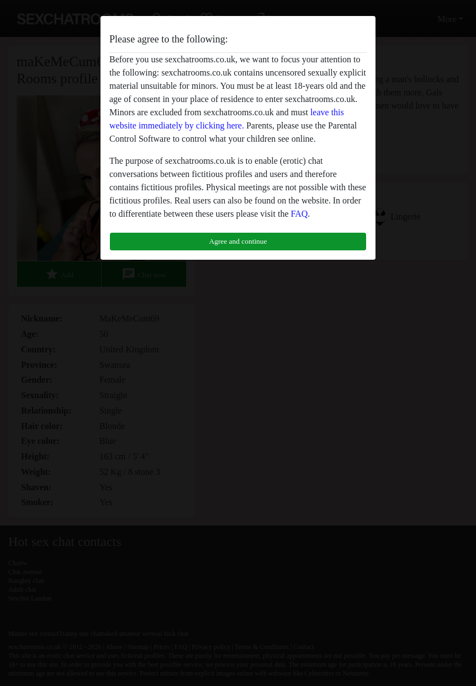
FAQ (299, 213)
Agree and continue (238, 241)
